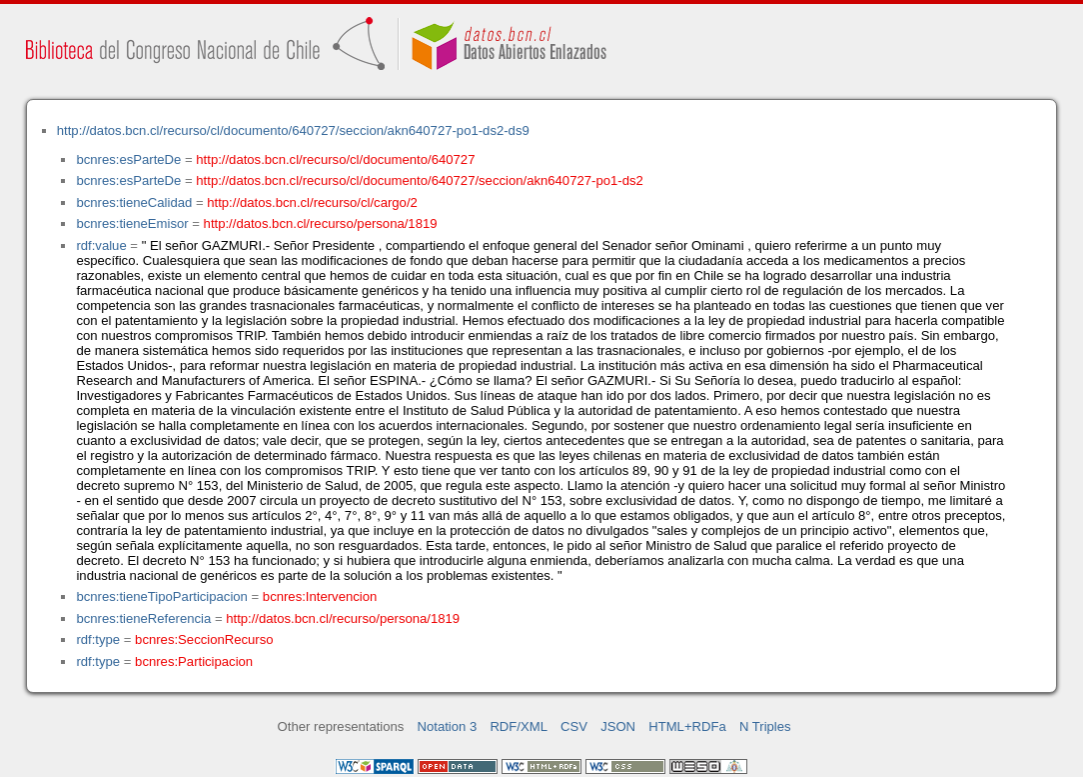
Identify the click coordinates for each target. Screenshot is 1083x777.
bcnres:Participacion (194, 661)
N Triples (765, 726)
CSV (573, 726)
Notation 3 (448, 726)
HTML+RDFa (687, 726)
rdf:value (101, 245)
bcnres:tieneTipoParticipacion (161, 596)
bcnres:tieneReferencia (143, 618)
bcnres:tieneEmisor (132, 223)
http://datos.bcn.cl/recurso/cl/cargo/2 (312, 202)
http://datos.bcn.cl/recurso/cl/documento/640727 (335, 159)
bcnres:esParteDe (128, 159)
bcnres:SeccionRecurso (204, 639)
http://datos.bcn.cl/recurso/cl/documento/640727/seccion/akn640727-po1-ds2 (419, 180)
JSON (617, 726)
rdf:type (98, 639)
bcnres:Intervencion (320, 596)
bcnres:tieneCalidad (134, 202)
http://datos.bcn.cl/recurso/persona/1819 (321, 223)
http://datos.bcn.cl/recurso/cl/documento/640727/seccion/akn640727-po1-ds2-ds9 (293, 130)
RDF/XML (518, 726)
